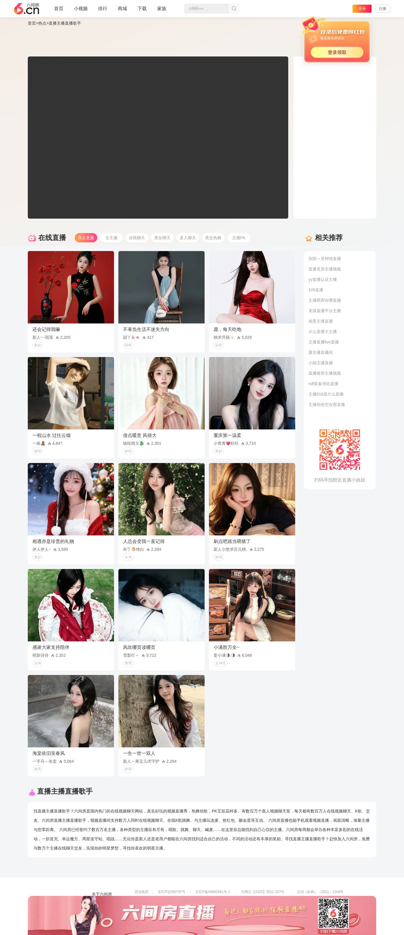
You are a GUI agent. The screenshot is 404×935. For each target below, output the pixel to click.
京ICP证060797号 (172, 892)
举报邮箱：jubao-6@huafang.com (267, 908)
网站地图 (100, 910)
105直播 (315, 290)
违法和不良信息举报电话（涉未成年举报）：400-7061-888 (180, 916)
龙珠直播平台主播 (324, 310)
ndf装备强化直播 (323, 383)
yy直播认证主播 (322, 279)
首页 (58, 11)
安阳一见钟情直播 (324, 258)
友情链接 (100, 902)
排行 (102, 8)
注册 (382, 8)
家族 (161, 11)
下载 (142, 8)
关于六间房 (102, 894)
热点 (42, 23)
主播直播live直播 (323, 342)
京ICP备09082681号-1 (212, 892)
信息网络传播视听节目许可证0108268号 (166, 900)
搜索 (234, 9)
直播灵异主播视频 (324, 269)
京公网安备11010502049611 (263, 900)
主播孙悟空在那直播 (326, 404)
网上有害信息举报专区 (314, 900)
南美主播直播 (320, 321)
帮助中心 (100, 918)
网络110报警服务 (148, 908)
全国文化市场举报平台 (212, 908)
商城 (122, 11)
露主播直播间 (320, 352)
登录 (362, 8)
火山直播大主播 (322, 331)
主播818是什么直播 (326, 394)
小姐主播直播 (320, 363)
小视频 (81, 11)
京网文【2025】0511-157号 (262, 892)
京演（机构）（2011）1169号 (320, 892)
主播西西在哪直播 (324, 300)
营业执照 (141, 892)
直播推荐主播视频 (324, 373)
